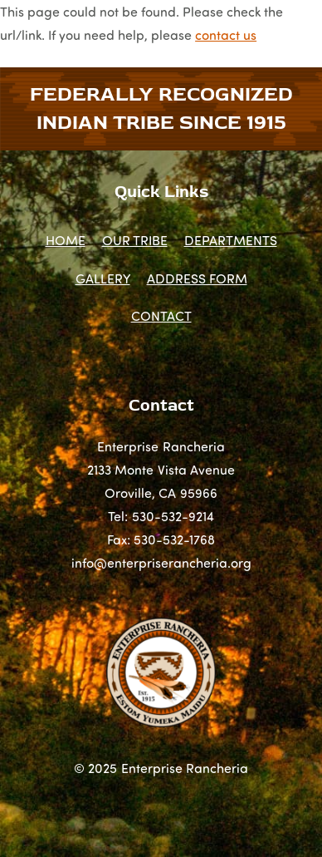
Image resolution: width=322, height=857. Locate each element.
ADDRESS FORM (197, 278)
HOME (65, 240)
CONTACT (161, 315)
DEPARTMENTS (230, 240)
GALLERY (103, 278)
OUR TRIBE (135, 240)
